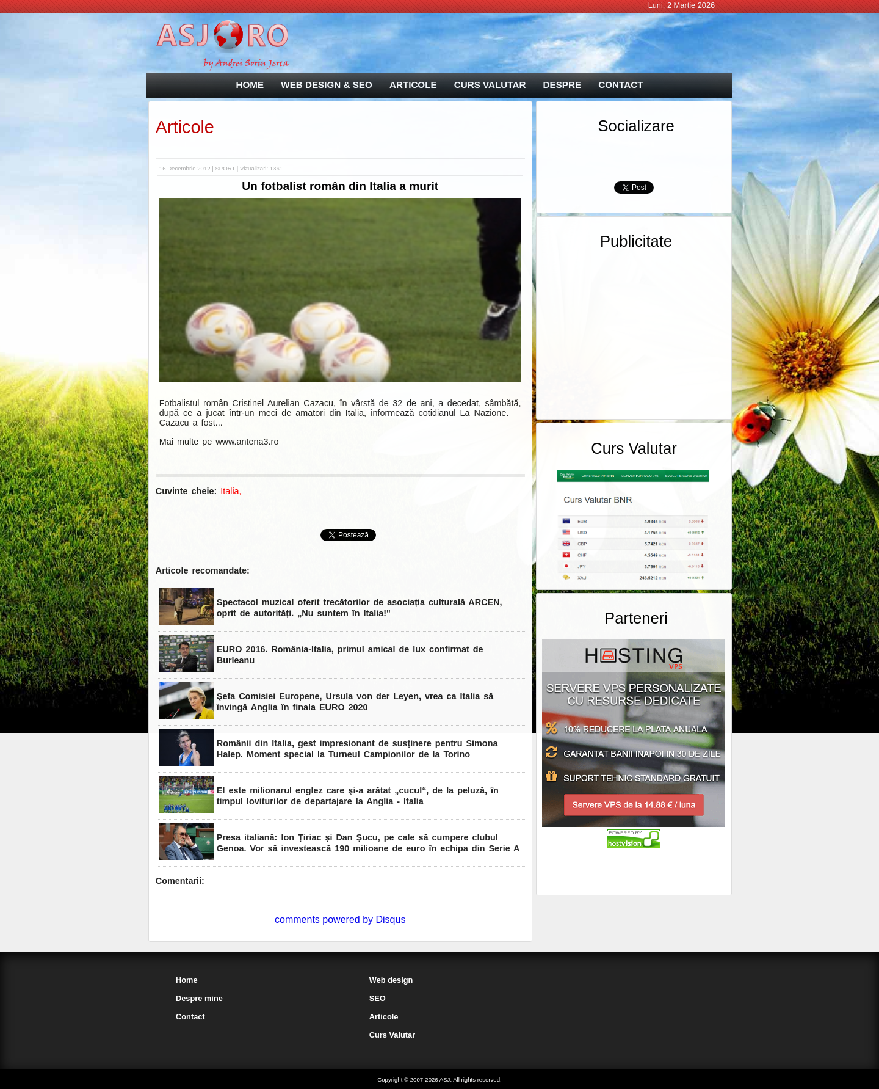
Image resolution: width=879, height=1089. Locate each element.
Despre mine (199, 998)
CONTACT (620, 84)
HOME (250, 84)
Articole (185, 127)
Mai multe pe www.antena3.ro (219, 441)
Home (187, 980)
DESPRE (562, 84)
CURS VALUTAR (490, 84)
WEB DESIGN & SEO (326, 84)
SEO (377, 998)
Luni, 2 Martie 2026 (681, 5)
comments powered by (340, 919)
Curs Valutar (392, 1035)
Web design (391, 980)
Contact (190, 1016)
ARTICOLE (413, 84)
